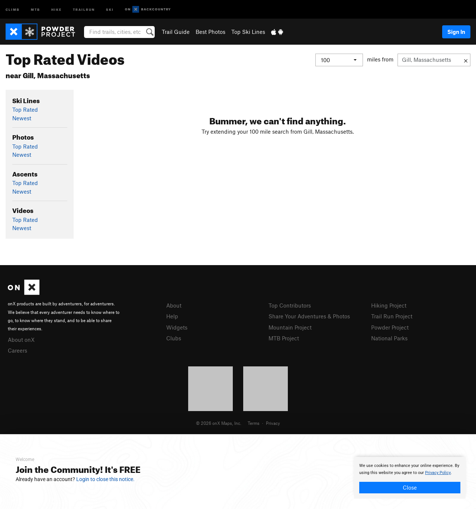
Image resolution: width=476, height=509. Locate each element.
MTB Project (283, 338)
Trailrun (84, 9)
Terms (254, 423)
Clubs (173, 338)
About (173, 305)
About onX (21, 339)
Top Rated (25, 109)
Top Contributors (289, 305)
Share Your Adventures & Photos (309, 316)
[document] (409, 477)
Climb (13, 9)
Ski (110, 9)
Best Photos (210, 31)
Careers (17, 350)
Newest (21, 118)
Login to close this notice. (105, 479)
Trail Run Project (391, 316)
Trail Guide (176, 31)
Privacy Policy (438, 472)
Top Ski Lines (248, 31)
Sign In (456, 31)
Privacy (273, 423)
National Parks (389, 338)
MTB (35, 9)
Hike (56, 9)
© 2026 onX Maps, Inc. (218, 423)
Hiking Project (388, 305)
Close (410, 487)
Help (172, 316)
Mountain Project (290, 327)
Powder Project (390, 327)
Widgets (176, 327)
